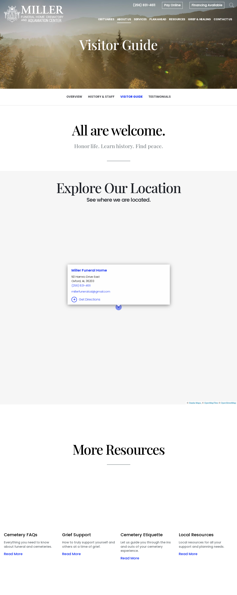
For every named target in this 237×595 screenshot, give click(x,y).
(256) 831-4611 (81, 285)
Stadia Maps (195, 403)
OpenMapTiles (211, 403)
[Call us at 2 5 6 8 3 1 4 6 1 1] (144, 5)
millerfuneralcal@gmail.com (90, 291)
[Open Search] (231, 5)
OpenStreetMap (228, 403)
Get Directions (89, 299)
